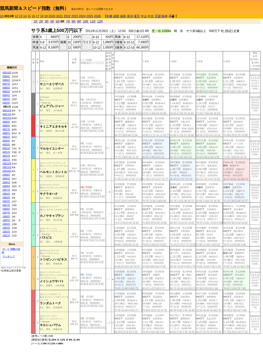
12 (16, 16)
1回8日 (6, 208)
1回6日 (6, 216)
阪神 (165, 16)
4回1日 (6, 152)
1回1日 (6, 235)
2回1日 (6, 205)
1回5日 (6, 220)
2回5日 (6, 182)
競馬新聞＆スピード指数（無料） (34, 8)
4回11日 (7, 114)
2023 (74, 16)
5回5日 (6, 91)
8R (73, 21)
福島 (123, 16)
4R (52, 21)
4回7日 (6, 129)
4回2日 (6, 148)
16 (33, 16)
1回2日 (6, 231)
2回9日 (6, 174)
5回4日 (6, 95)
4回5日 (6, 137)
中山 (144, 16)
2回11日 (7, 167)
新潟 (130, 16)
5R (58, 21)
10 (1, 16)
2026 (97, 16)
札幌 (109, 16)
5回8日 (6, 80)
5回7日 (6, 84)
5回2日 (6, 102)
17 (37, 16)
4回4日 (6, 140)
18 (42, 16)
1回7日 (6, 212)
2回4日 (6, 193)
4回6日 (6, 133)
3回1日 (6, 159)
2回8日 (6, 186)
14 (25, 16)
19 (46, 16)
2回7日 (6, 190)
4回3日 (6, 144)
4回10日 (7, 118)
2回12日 (7, 163)
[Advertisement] (12, 42)
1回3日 (6, 227)
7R (68, 21)
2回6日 (6, 178)
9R (79, 21)
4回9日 (6, 121)
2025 (90, 16)
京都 (158, 16)
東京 (137, 16)
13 (21, 16)
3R (46, 21)
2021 (59, 16)
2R (41, 21)
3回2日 (6, 155)
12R (100, 21)
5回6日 (6, 87)
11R (92, 21)
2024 (82, 16)
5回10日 (7, 72)
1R (35, 21)
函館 (116, 16)
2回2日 (6, 201)
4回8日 (6, 125)
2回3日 (6, 197)
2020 (51, 16)
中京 (151, 16)
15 (29, 16)
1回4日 (6, 224)
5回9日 (6, 76)
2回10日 (7, 171)
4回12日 (7, 110)
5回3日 (6, 99)
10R (85, 21)
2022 (67, 16)
